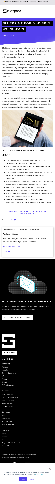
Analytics (5, 370)
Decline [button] (32, 479)
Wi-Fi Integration (8, 385)
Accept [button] (23, 479)
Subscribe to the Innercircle (17, 317)
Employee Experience (10, 406)
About (4, 434)
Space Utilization (8, 403)
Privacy (4, 379)
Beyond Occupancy (9, 373)
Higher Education (8, 400)
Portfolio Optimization (10, 397)
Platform (5, 367)
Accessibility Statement (23, 457)
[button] (11, 220)
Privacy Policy (39, 474)
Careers (4, 437)
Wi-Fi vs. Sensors (8, 425)
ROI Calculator (7, 422)
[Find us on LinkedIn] (5, 252)
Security (5, 382)
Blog (3, 416)
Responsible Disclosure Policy (13, 443)
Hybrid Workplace (8, 394)
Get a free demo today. (11, 246)
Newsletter (6, 419)
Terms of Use (13, 457)
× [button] (50, 469)
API (3, 376)
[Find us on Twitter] (9, 252)
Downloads (8, 35)
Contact (4, 440)
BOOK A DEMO (9, 353)
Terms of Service (8, 446)
